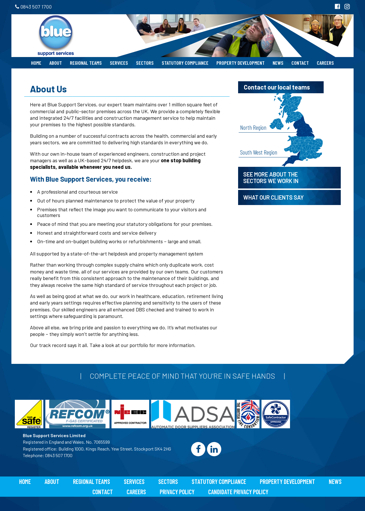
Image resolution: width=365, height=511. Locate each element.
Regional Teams (86, 63)
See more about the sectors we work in (271, 177)
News (278, 63)
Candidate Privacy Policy (238, 491)
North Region (253, 127)
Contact (300, 63)
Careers (325, 63)
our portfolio (134, 345)
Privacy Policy (177, 491)
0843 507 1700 (33, 6)
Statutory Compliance (185, 63)
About (55, 63)
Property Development (240, 63)
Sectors (145, 63)
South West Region (258, 152)
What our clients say (273, 197)
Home (36, 63)
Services (119, 63)
